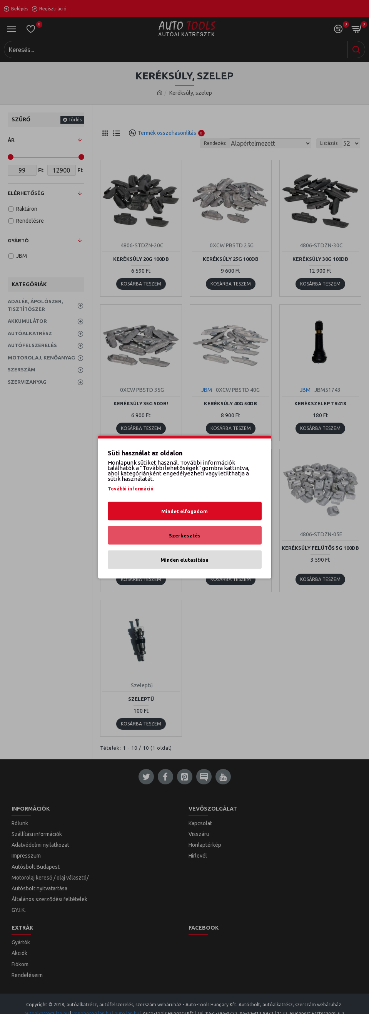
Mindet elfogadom (184, 511)
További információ (131, 488)
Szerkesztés (184, 535)
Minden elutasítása (184, 559)
